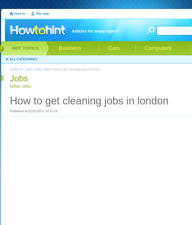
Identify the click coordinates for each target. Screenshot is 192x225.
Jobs (28, 69)
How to (19, 13)
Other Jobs (42, 69)
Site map (42, 13)
